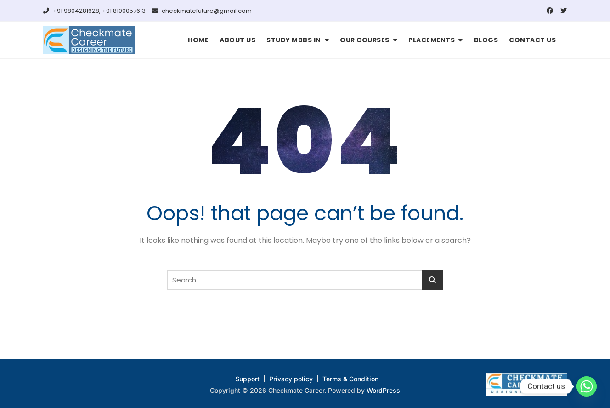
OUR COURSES (365, 40)
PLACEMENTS (431, 40)
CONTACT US (532, 40)
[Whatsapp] (586, 386)
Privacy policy (291, 379)
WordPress (383, 390)
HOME (198, 40)
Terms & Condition (350, 379)
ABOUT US (237, 40)
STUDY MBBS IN (293, 40)
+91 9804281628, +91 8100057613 (94, 10)
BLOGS (486, 40)
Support (247, 379)
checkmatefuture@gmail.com (202, 10)
